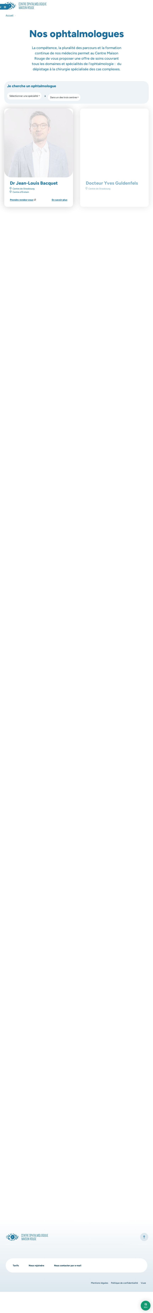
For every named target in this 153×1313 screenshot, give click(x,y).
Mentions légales (95, 1304)
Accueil (9, 15)
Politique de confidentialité (122, 1304)
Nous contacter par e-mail (72, 1286)
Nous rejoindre (38, 1286)
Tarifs (16, 1286)
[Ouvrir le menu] (140, 7)
